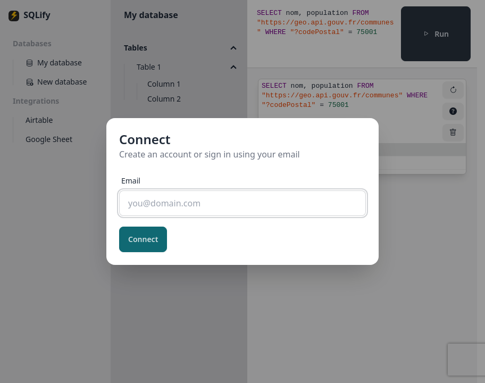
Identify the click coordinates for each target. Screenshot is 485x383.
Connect (143, 239)
